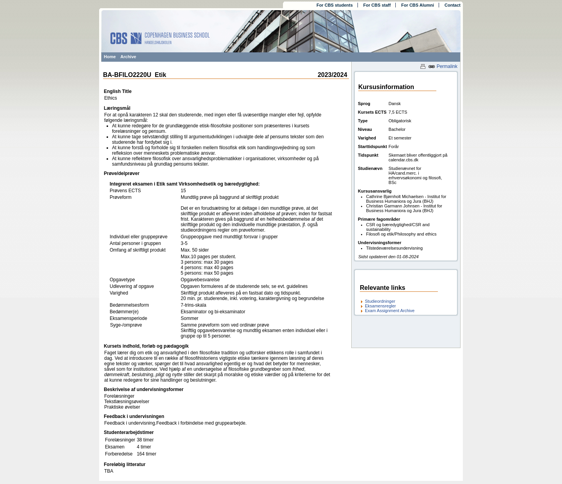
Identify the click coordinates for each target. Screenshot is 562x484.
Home (110, 56)
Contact (453, 5)
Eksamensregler (380, 306)
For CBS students (335, 5)
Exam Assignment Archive (389, 310)
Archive (128, 56)
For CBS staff (377, 5)
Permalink (442, 66)
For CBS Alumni (417, 5)
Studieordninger (380, 301)
